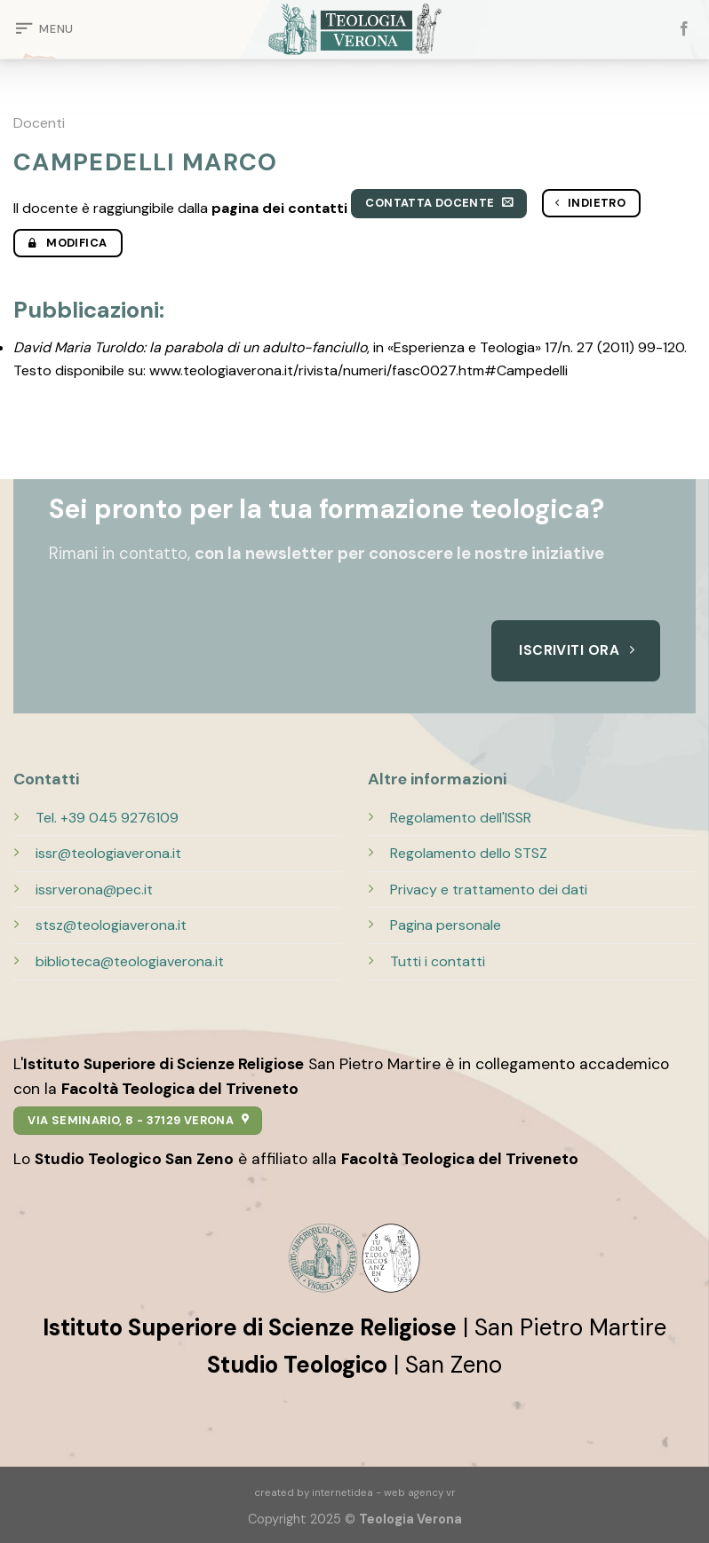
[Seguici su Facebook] (684, 29)
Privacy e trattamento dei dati (488, 889)
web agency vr (420, 1493)
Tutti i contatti (437, 961)
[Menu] (43, 29)
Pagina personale (445, 925)
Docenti (39, 123)
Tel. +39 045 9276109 (107, 817)
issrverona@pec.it (94, 889)
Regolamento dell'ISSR (460, 817)
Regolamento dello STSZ (468, 853)
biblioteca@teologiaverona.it (130, 961)
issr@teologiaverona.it (108, 853)
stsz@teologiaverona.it (111, 925)
